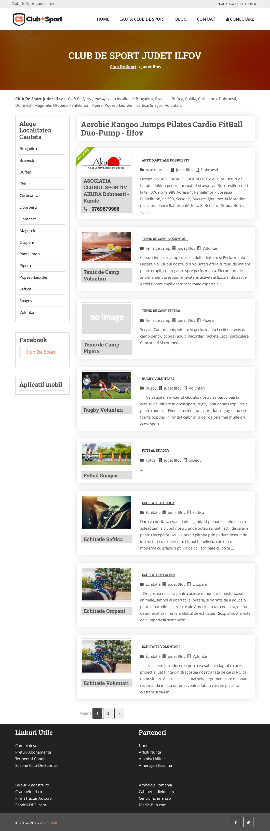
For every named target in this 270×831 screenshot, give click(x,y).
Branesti (26, 160)
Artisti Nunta (150, 752)
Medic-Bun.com (153, 804)
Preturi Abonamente (33, 752)
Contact (206, 19)
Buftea (25, 172)
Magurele (27, 232)
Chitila (24, 184)
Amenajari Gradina (155, 765)
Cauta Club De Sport (142, 19)
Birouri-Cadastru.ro (32, 784)
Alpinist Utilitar (152, 758)
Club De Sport (123, 66)
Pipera (25, 268)
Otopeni (26, 244)
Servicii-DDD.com (30, 804)
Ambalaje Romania (155, 784)
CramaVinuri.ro (28, 791)
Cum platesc (26, 745)
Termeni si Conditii (31, 758)
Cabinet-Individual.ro (157, 791)
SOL (54, 822)
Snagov (25, 304)
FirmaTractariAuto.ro (33, 798)
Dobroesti (28, 208)
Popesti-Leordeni (34, 280)
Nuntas (145, 745)
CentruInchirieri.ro (155, 798)
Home (103, 19)
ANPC (45, 822)
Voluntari (27, 316)
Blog (181, 19)
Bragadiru (28, 148)
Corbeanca (28, 196)
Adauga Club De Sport (238, 4)
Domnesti (27, 220)
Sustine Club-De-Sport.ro (37, 765)
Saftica (25, 292)
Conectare (240, 19)
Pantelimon (29, 256)
